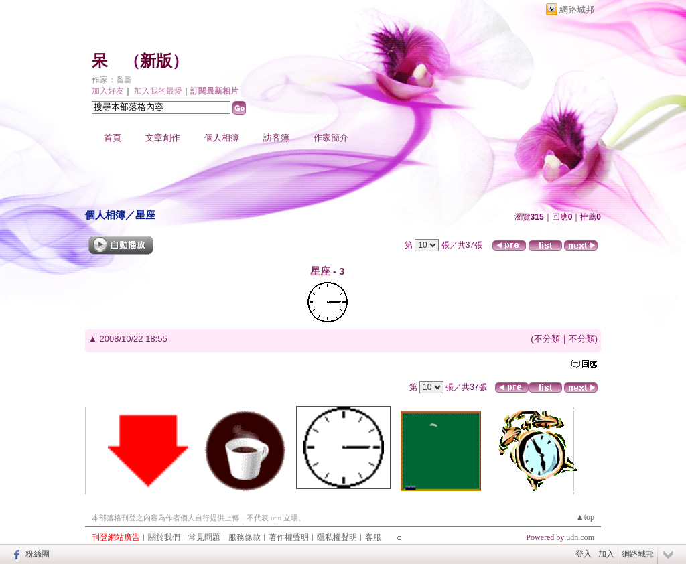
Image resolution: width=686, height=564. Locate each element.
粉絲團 (37, 554)
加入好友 (108, 91)
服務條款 (244, 537)
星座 (145, 214)
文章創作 (162, 138)
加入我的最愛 (158, 91)
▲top (585, 517)
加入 (606, 554)
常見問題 (204, 537)
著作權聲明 (289, 537)
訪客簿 (276, 138)
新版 (156, 61)
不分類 (547, 339)
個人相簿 (221, 138)
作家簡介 (331, 138)
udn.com (580, 537)
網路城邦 (576, 10)
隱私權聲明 (337, 537)
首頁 (112, 138)
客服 (373, 537)
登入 (583, 554)
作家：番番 (112, 79)
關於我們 (164, 537)
